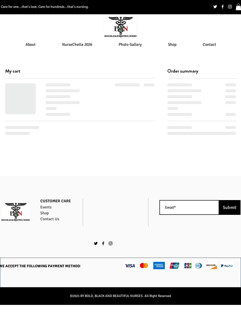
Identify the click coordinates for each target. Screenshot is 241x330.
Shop (44, 213)
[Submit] (230, 207)
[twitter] (215, 6)
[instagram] (229, 6)
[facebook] (222, 6)
